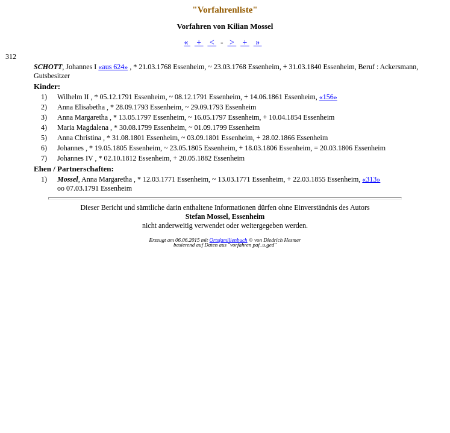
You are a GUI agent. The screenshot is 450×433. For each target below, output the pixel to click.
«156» (328, 97)
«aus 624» (113, 67)
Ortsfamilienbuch (229, 240)
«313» (371, 179)
